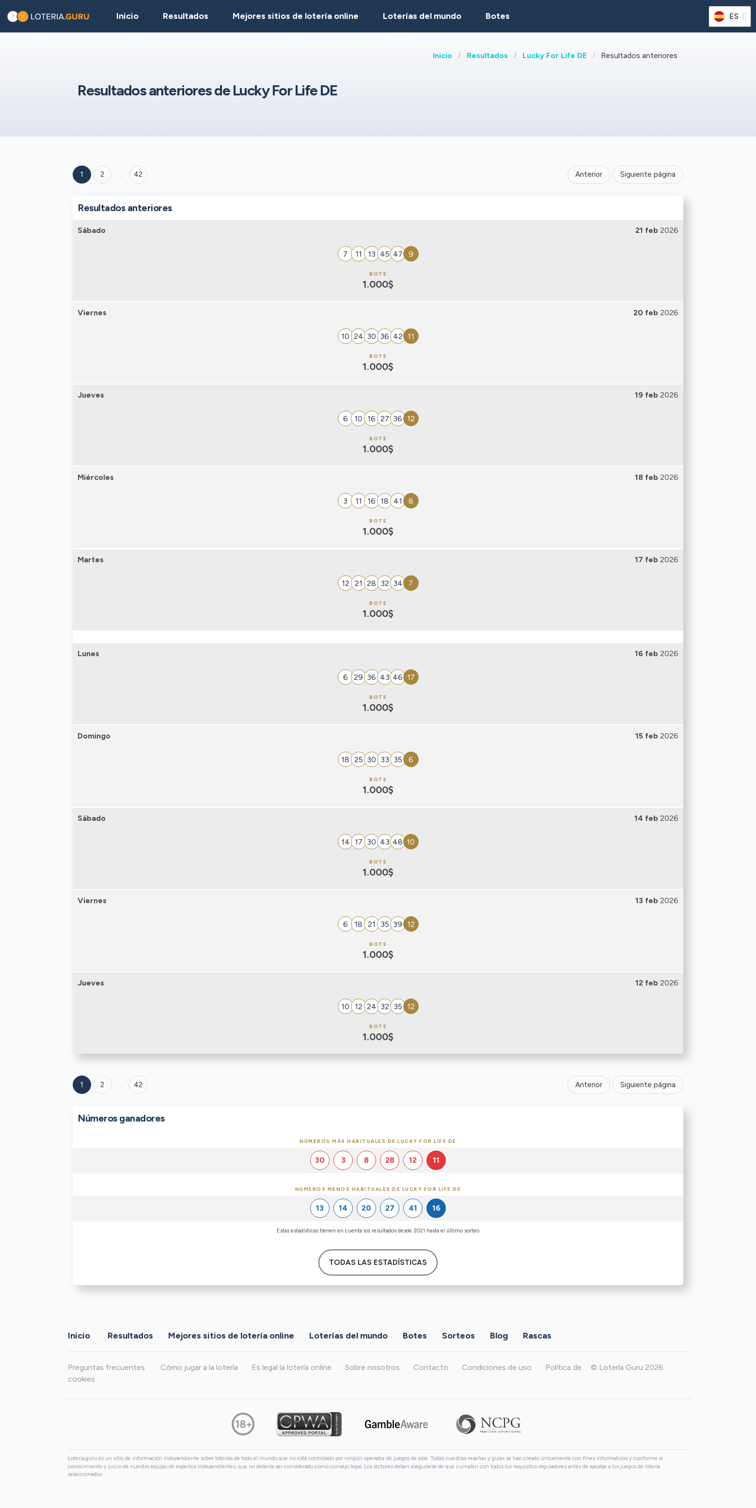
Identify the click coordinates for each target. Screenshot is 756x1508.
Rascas (537, 1335)
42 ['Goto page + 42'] (138, 174)
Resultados (487, 55)
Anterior (588, 174)
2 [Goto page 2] (102, 174)
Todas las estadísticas (378, 1262)
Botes (498, 16)
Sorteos (458, 1335)
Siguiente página (648, 174)
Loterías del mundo (422, 16)
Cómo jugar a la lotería (199, 1367)
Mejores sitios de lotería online (296, 16)
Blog (499, 1335)
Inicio (442, 55)
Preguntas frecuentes (106, 1367)
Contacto (430, 1367)
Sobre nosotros (372, 1367)
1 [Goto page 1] (81, 174)
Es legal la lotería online (291, 1367)
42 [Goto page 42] (138, 1084)
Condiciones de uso (497, 1367)
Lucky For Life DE (554, 55)
